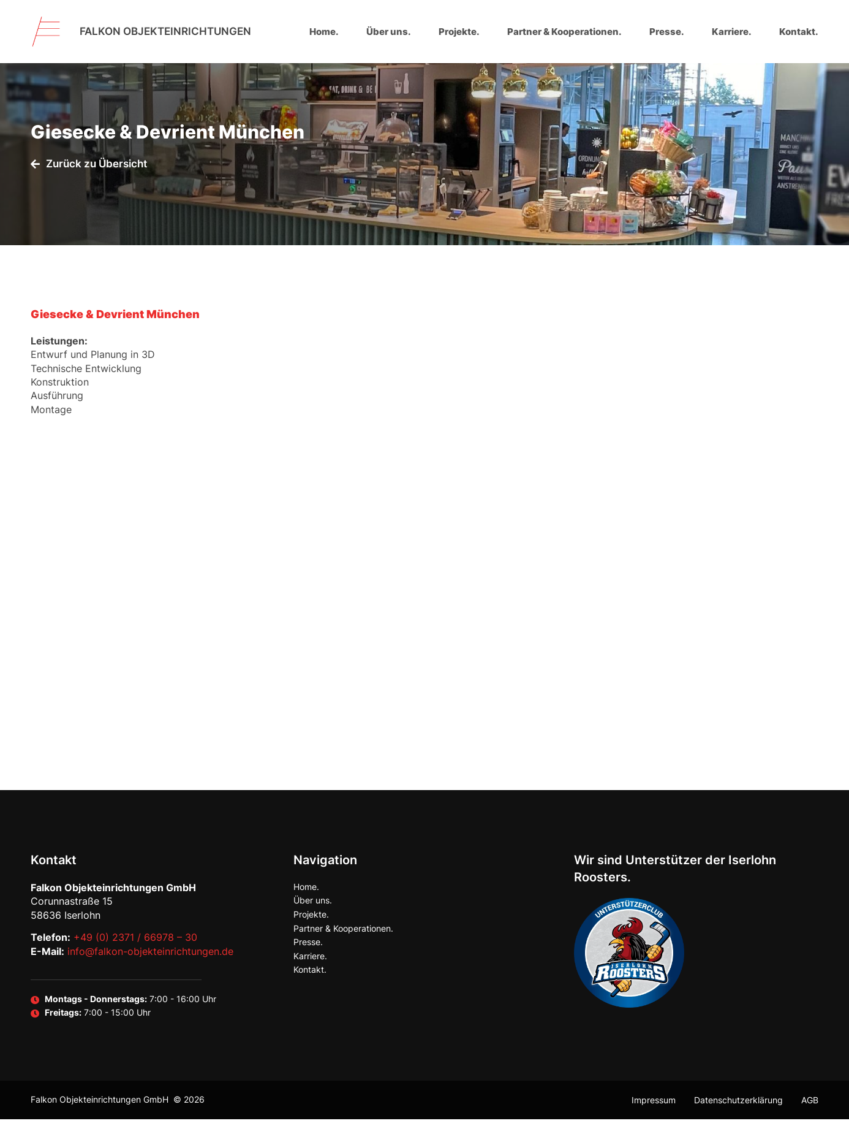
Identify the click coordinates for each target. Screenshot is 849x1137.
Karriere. (732, 31)
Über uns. (388, 31)
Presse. (666, 31)
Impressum (654, 1117)
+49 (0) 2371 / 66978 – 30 (135, 955)
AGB (809, 1117)
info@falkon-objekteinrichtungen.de (150, 969)
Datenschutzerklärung (738, 1117)
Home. (324, 31)
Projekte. (459, 31)
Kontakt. (798, 31)
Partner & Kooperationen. (564, 31)
